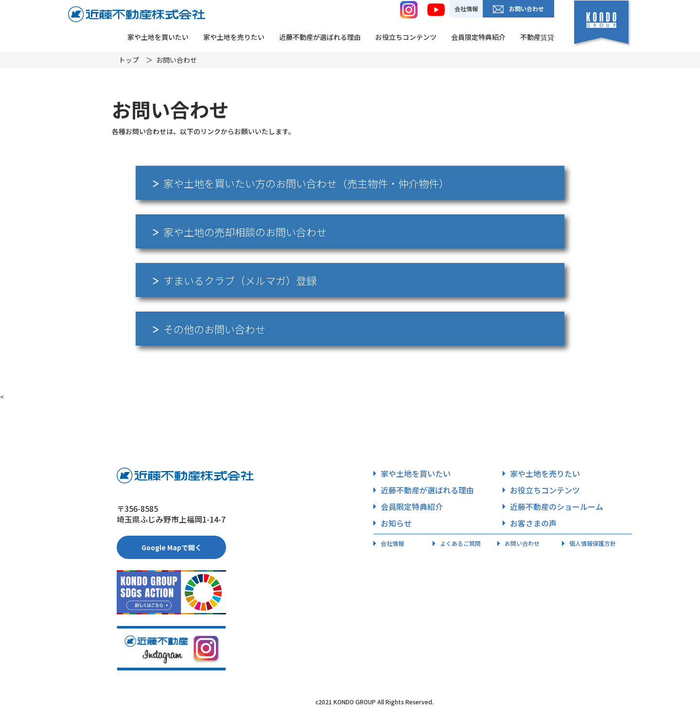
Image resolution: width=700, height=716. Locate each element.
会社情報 (466, 8)
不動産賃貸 (537, 37)
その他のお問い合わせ (209, 329)
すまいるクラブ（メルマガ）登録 (234, 280)
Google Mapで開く (171, 547)
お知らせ (392, 523)
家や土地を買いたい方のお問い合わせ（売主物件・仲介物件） (301, 183)
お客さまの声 (530, 523)
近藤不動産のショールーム (553, 506)
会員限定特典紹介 (478, 37)
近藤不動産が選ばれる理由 (320, 37)
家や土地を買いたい (158, 37)
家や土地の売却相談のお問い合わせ (240, 232)
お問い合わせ (518, 8)
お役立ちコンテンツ (406, 37)
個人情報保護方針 (589, 543)
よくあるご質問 (457, 543)
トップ (129, 60)
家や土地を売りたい (233, 37)
